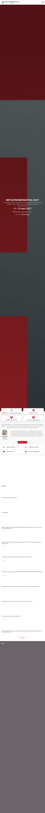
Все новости (22, 637)
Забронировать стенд (22, 442)
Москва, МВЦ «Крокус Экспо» (21, 212)
